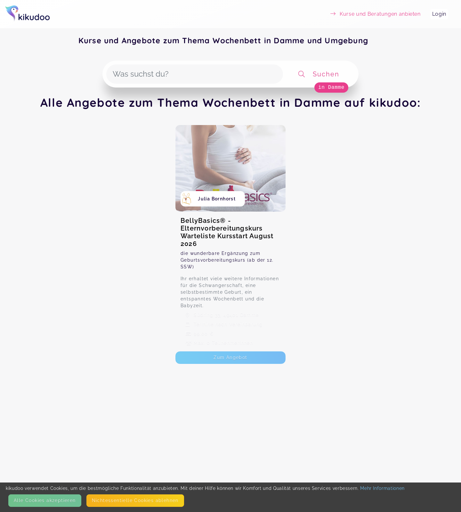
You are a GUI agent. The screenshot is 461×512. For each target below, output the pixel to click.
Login (439, 14)
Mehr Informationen (382, 488)
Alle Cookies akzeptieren (45, 500)
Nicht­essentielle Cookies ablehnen (135, 500)
